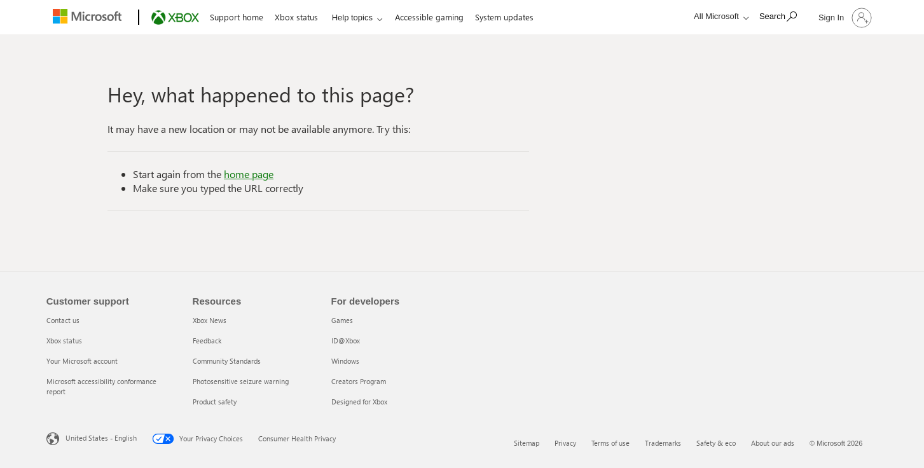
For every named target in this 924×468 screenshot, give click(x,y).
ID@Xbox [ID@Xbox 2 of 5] (345, 340)
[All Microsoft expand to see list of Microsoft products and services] (718, 16)
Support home (236, 16)
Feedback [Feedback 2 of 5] (207, 340)
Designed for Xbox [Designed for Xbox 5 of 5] (359, 401)
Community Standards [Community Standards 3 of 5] (227, 361)
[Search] (778, 16)
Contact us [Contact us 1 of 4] (62, 320)
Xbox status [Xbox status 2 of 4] (64, 340)
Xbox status (296, 16)
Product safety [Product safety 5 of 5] (215, 401)
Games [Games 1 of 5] (342, 320)
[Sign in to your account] (844, 17)
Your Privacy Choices (197, 439)
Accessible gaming (429, 16)
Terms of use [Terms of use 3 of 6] (610, 443)
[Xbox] (174, 18)
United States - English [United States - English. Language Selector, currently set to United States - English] (101, 438)
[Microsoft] (90, 18)
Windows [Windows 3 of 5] (345, 361)
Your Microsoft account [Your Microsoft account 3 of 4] (82, 361)
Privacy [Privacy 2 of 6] (565, 443)
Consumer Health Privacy (297, 438)
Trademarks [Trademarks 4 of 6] (663, 443)
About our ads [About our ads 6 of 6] (772, 443)
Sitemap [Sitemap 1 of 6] (526, 443)
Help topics (352, 17)
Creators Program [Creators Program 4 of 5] (358, 381)
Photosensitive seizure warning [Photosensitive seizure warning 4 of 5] (241, 381)
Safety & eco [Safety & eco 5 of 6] (716, 443)
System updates (504, 16)
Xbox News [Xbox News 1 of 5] (209, 320)
